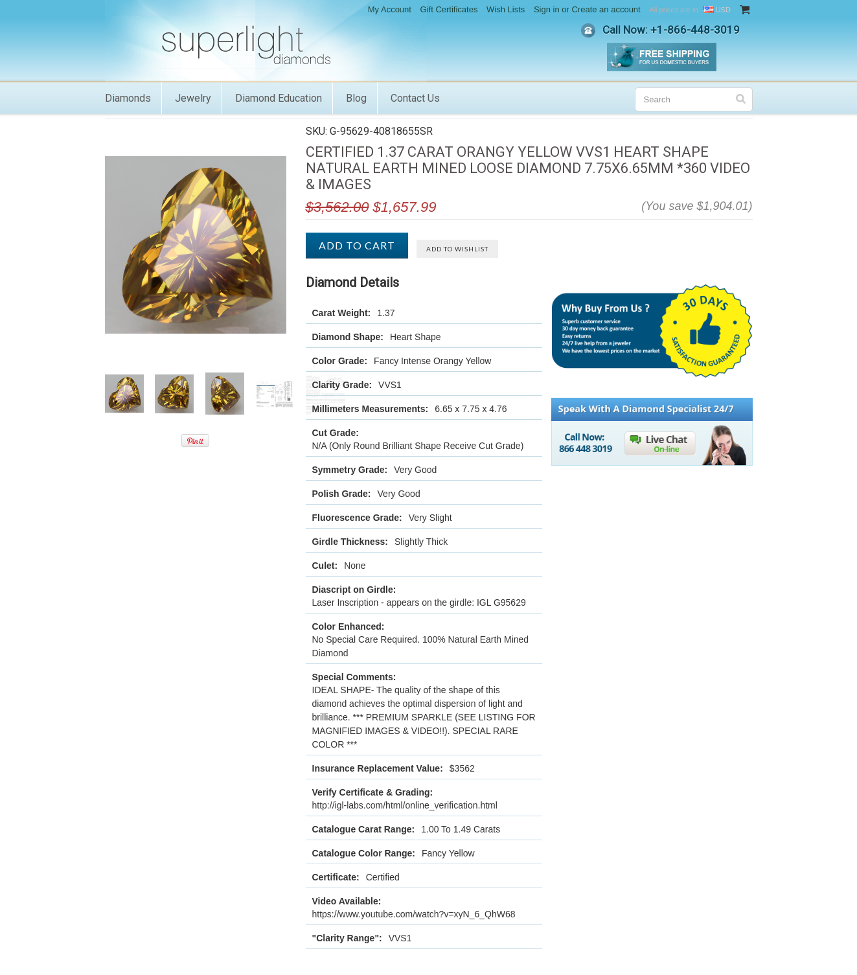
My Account (389, 9)
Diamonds (128, 98)
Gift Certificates (449, 9)
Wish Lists (505, 9)
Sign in (547, 9)
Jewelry (193, 98)
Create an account (605, 9)
